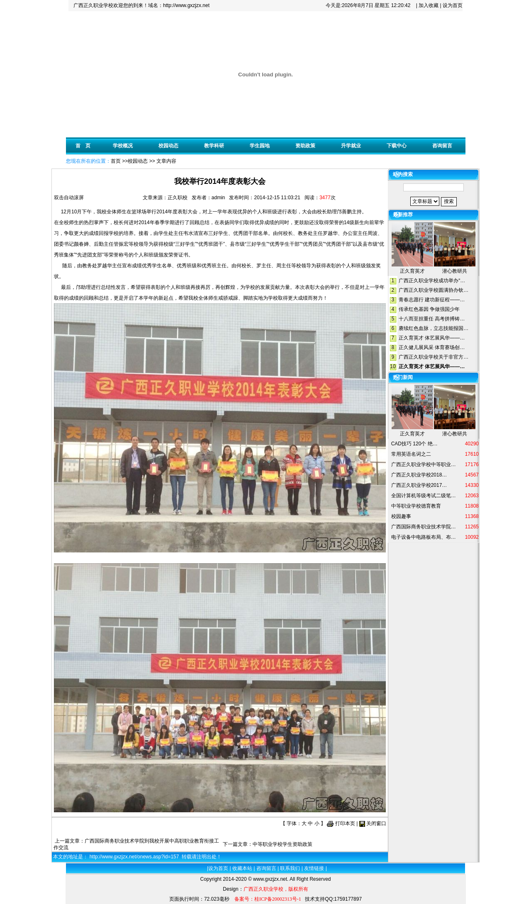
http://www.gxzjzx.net (186, 5)
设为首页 (453, 5)
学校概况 (123, 146)
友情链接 (314, 868)
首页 (116, 161)
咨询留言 (442, 146)
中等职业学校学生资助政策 (282, 844)
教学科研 (214, 146)
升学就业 (351, 146)
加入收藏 (428, 5)
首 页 (83, 146)
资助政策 (305, 146)
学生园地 (260, 146)
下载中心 (397, 146)
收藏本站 (242, 868)
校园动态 (168, 146)
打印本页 (345, 823)
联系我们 (290, 868)
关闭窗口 (376, 823)
